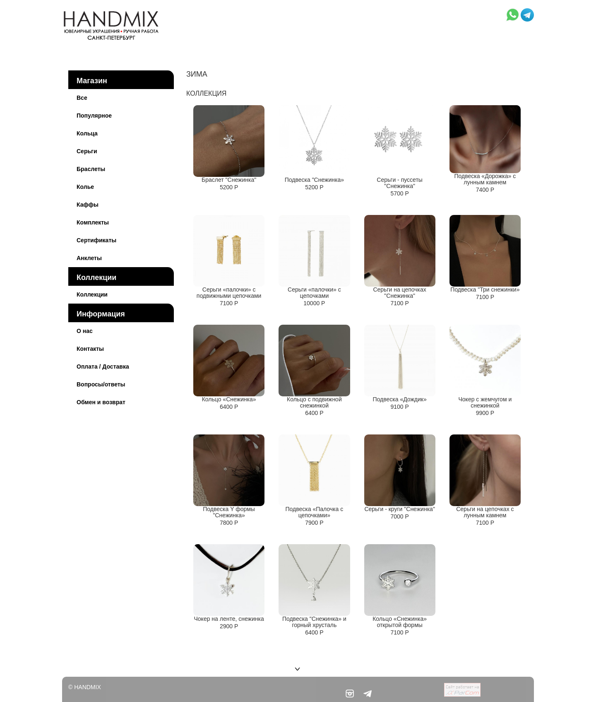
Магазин (92, 81)
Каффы (88, 204)
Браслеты (91, 169)
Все (82, 97)
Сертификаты (96, 240)
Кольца (87, 133)
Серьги (87, 151)
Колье (85, 186)
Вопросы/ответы (101, 384)
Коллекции (96, 277)
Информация (101, 314)
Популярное (94, 115)
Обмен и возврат (101, 402)
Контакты (90, 348)
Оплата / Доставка (103, 366)
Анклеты (89, 258)
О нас (85, 331)
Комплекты (93, 222)
